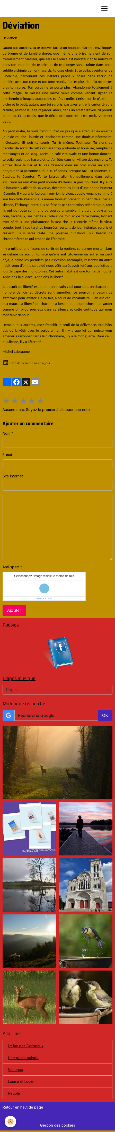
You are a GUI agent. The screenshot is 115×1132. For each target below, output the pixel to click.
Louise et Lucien (22, 1081)
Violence (15, 1069)
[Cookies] (10, 1121)
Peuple (14, 1093)
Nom (6, 433)
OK (105, 715)
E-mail (8, 454)
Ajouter (14, 610)
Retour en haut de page (23, 1107)
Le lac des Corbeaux (25, 1046)
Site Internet (13, 476)
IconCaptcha (43, 598)
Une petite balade (23, 1058)
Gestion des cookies (57, 1125)
